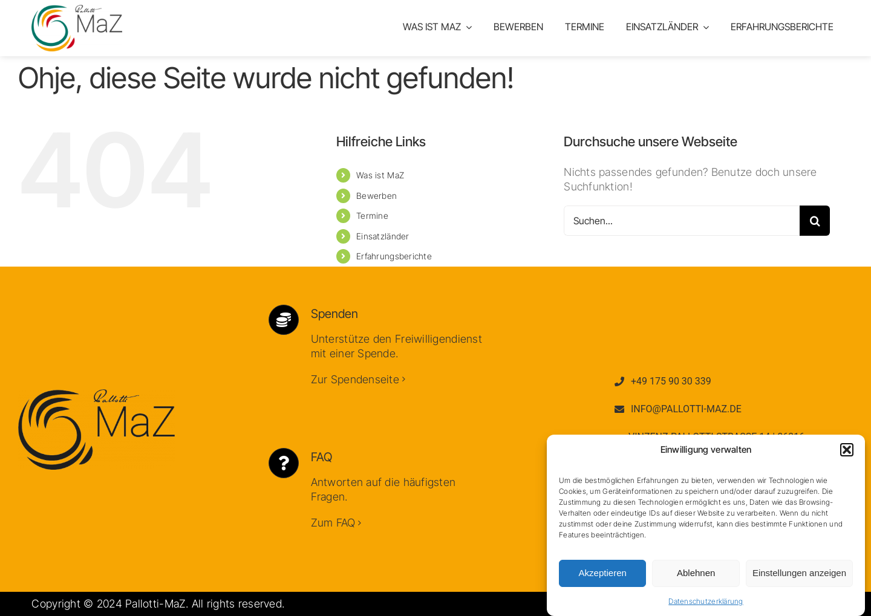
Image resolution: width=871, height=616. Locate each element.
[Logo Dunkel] (96, 394)
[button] (847, 453)
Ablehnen (696, 576)
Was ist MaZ (380, 175)
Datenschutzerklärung (705, 604)
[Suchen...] (682, 221)
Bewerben (376, 195)
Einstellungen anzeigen (799, 576)
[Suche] (815, 221)
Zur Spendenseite (355, 379)
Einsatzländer (382, 236)
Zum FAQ (333, 522)
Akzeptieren (603, 576)
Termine (372, 215)
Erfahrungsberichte (394, 256)
